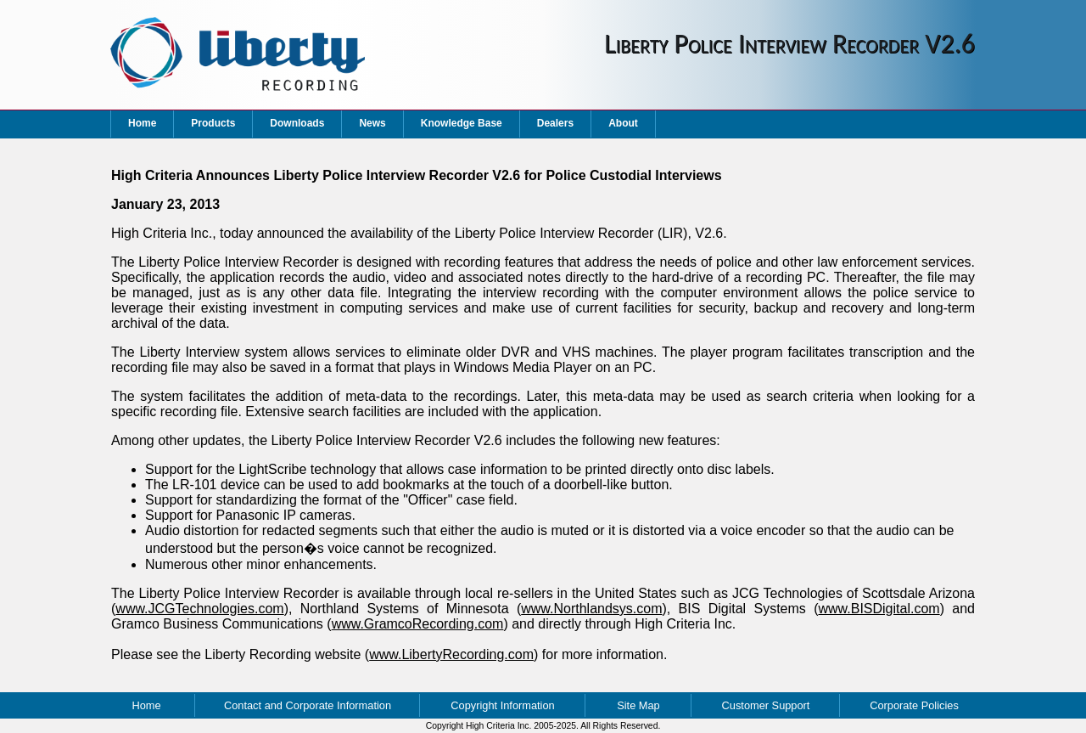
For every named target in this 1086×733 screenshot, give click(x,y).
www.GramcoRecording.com (418, 624)
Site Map (638, 705)
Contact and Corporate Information (307, 705)
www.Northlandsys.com (591, 608)
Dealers (555, 123)
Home (142, 123)
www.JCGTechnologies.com (199, 608)
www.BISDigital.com (878, 608)
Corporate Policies (914, 705)
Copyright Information (502, 705)
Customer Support (766, 705)
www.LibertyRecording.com (451, 654)
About (623, 123)
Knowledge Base (461, 123)
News (372, 123)
